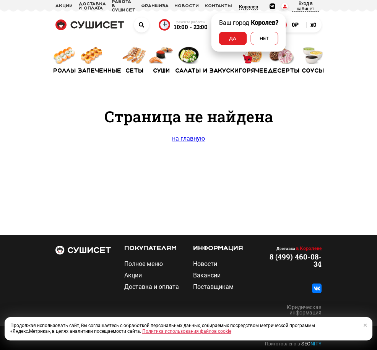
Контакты (218, 6)
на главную (188, 138)
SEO (311, 344)
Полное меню (143, 264)
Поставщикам (213, 287)
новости (186, 6)
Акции (133, 275)
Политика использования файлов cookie (186, 331)
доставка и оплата (92, 6)
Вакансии (207, 275)
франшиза (155, 6)
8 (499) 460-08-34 (296, 260)
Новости (205, 264)
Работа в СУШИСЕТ (123, 6)
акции (64, 6)
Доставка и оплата (151, 287)
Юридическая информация (304, 310)
